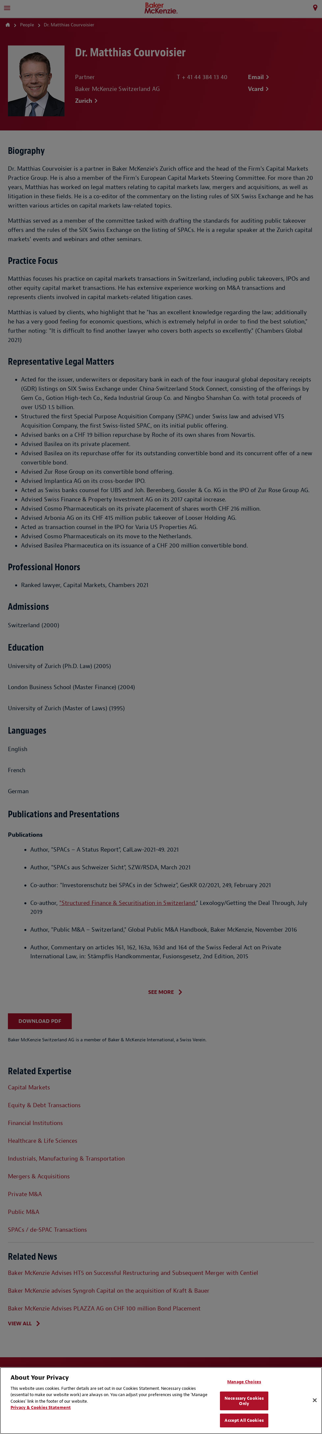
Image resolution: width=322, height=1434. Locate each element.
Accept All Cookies (244, 1420)
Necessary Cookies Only (244, 1400)
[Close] (315, 1400)
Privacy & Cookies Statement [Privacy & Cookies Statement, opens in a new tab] (41, 1407)
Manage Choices (244, 1382)
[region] (161, 1400)
